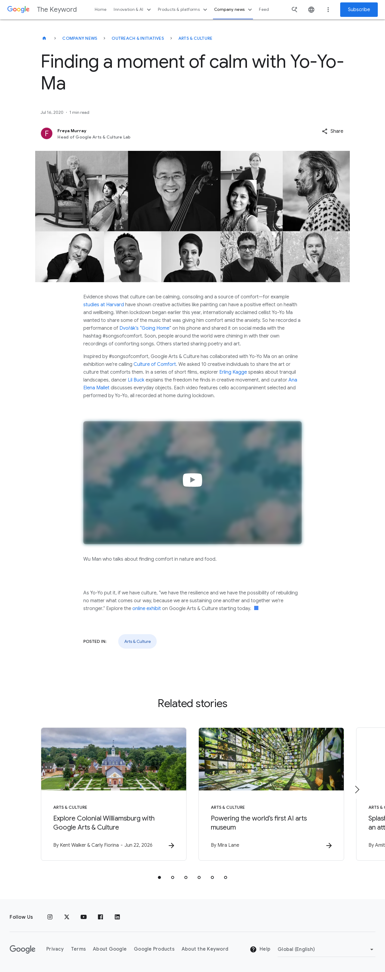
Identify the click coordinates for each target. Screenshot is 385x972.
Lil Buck (136, 380)
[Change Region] (326, 949)
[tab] (159, 877)
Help (260, 949)
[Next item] (356, 789)
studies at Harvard (103, 305)
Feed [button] (264, 9)
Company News (79, 38)
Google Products (154, 949)
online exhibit (146, 609)
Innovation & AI (133, 9)
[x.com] (67, 917)
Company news (234, 9)
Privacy (55, 949)
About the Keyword (205, 949)
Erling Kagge (233, 372)
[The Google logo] (22, 949)
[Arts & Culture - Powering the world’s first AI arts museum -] (271, 794)
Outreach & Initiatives (138, 38)
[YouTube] (83, 917)
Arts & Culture (195, 38)
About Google (110, 949)
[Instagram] (50, 917)
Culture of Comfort (155, 364)
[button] (332, 131)
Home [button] (100, 9)
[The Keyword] (44, 38)
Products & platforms (183, 9)
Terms (78, 949)
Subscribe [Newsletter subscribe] (359, 10)
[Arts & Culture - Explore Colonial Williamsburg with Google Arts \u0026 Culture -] (113, 794)
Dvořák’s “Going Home (144, 328)
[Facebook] (100, 917)
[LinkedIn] (117, 917)
